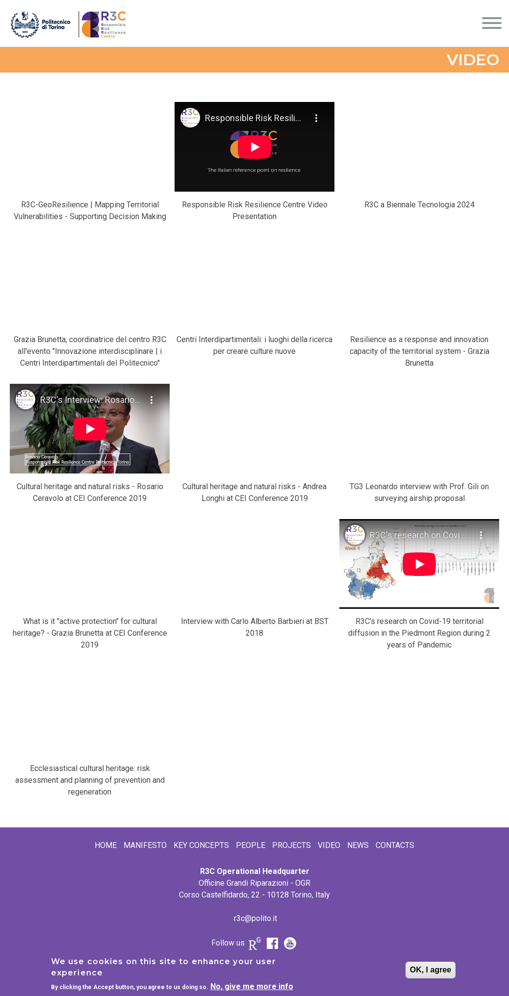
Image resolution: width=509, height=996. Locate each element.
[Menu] (492, 24)
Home (106, 845)
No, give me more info (251, 986)
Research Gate (254, 946)
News (358, 845)
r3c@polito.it (255, 918)
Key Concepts (201, 845)
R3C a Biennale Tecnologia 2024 (419, 204)
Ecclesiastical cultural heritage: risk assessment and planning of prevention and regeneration (90, 780)
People (250, 845)
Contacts (395, 845)
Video (329, 845)
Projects (291, 845)
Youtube (289, 943)
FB (272, 943)
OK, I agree (430, 970)
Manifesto (145, 845)
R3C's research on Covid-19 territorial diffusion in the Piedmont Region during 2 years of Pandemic (419, 633)
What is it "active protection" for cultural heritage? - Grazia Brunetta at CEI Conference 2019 (90, 633)
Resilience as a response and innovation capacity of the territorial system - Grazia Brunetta (419, 351)
